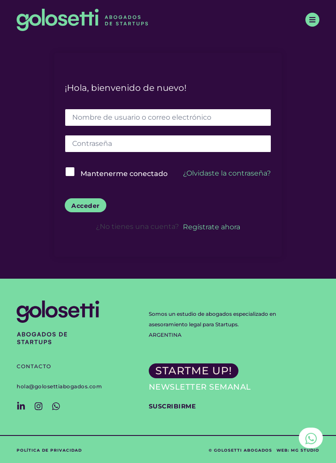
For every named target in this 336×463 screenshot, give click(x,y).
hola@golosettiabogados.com (59, 386)
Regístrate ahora (211, 227)
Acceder (85, 206)
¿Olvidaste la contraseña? (227, 173)
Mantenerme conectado (124, 173)
